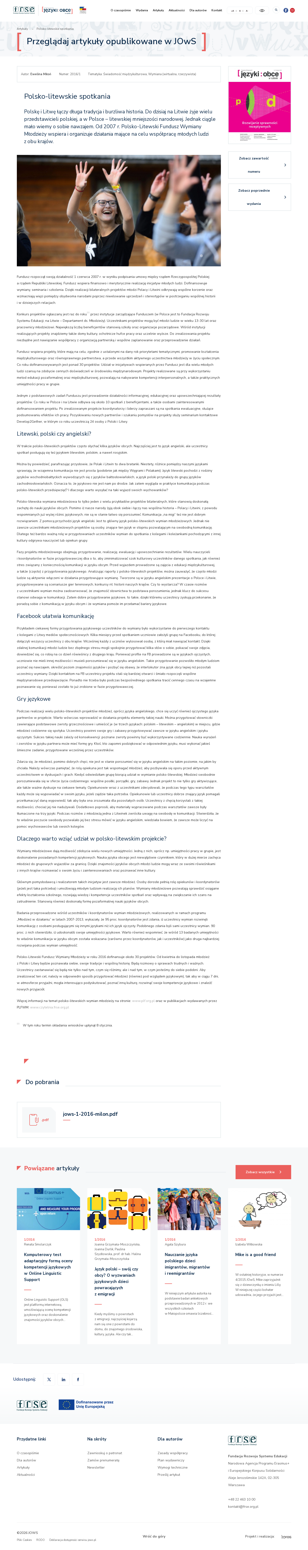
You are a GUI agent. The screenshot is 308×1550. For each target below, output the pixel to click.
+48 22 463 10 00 (241, 1499)
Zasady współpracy (173, 1453)
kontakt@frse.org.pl (243, 1506)
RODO (40, 1540)
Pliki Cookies (24, 1540)
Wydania (142, 10)
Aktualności (177, 10)
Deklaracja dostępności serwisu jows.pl (72, 1540)
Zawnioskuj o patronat (104, 1453)
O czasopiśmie (121, 10)
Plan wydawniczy (171, 1460)
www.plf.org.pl (143, 1001)
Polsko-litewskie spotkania (55, 29)
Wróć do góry (154, 1536)
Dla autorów (198, 10)
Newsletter (96, 1467)
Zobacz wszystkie (268, 1169)
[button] (78, 1379)
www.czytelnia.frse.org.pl (49, 1007)
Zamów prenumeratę (103, 1460)
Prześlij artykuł (169, 1474)
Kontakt (217, 10)
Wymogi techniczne (173, 1467)
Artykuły (158, 10)
